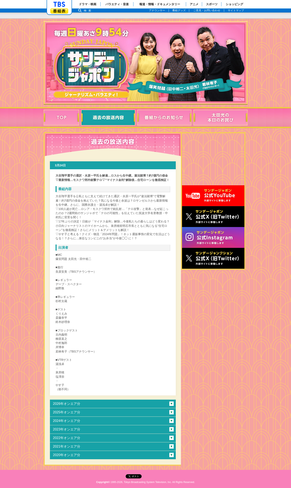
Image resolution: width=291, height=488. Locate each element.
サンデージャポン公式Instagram (213, 237)
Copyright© (103, 482)
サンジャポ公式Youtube (213, 195)
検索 (88, 10)
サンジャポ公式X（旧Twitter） (213, 216)
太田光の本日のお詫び (220, 117)
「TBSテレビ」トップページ (59, 4)
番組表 (59, 11)
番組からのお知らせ (164, 117)
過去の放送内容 (108, 117)
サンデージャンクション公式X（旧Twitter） (213, 258)
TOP (61, 117)
